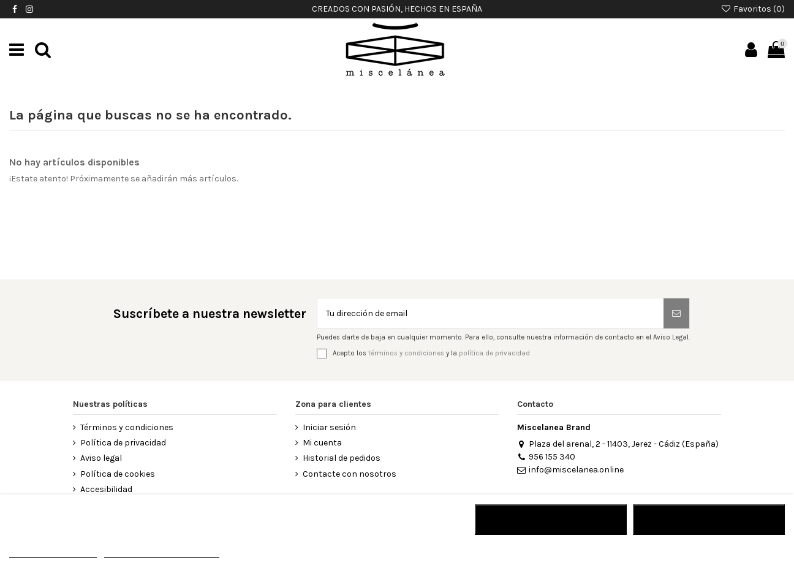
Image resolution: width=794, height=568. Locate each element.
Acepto (709, 519)
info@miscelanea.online (570, 469)
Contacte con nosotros (349, 474)
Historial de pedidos (341, 458)
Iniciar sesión (329, 427)
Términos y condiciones (126, 427)
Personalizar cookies (161, 552)
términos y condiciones (406, 353)
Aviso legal (101, 458)
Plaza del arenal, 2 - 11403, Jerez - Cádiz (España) (617, 444)
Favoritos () (752, 9)
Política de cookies (117, 474)
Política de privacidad (123, 442)
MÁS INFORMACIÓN (53, 552)
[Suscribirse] (676, 313)
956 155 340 (546, 457)
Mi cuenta (322, 442)
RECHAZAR (550, 519)
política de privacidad (494, 353)
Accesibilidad (106, 489)
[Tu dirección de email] (490, 313)
